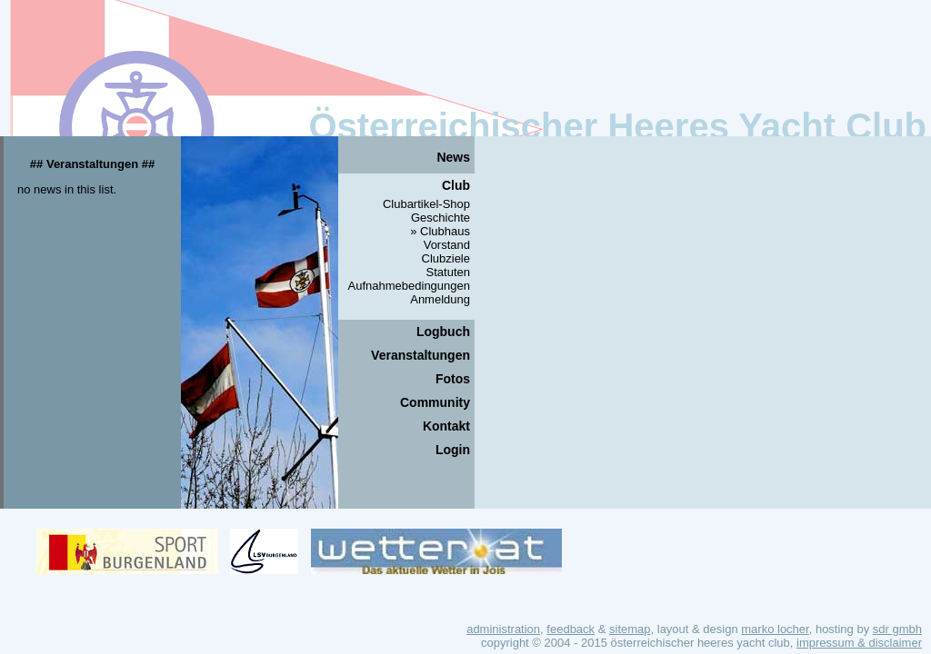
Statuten (448, 272)
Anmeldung (440, 299)
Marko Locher (774, 629)
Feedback (570, 629)
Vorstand (447, 245)
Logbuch (443, 331)
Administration (503, 629)
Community (435, 402)
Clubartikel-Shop (426, 204)
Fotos (452, 379)
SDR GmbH (897, 629)
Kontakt (446, 426)
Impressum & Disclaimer (859, 642)
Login (452, 449)
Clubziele (446, 258)
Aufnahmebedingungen (409, 285)
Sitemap (630, 629)
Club (456, 185)
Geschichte (440, 217)
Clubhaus (445, 231)
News (453, 157)
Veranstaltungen (420, 355)
